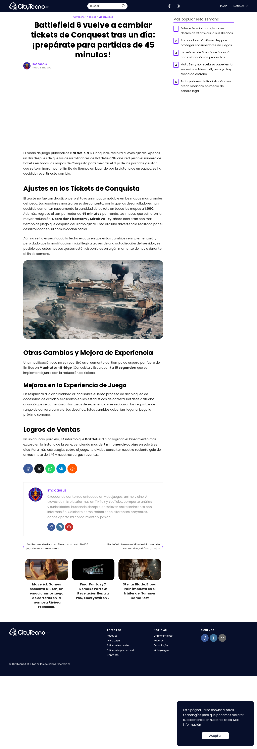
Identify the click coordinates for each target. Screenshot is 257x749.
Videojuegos (161, 650)
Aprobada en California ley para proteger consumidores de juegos (206, 42)
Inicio (223, 6)
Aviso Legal (113, 640)
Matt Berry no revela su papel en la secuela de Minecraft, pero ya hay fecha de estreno (207, 69)
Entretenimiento (163, 635)
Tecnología (161, 645)
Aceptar (215, 736)
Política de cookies (118, 645)
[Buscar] (123, 6)
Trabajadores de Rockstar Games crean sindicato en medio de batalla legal (206, 86)
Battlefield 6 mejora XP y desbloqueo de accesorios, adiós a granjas (133, 546)
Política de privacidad (120, 650)
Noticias (239, 6)
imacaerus (40, 64)
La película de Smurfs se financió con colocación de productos (205, 54)
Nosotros (112, 635)
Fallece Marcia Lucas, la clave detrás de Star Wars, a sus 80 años (207, 30)
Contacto (112, 655)
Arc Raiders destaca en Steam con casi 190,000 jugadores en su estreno (57, 546)
